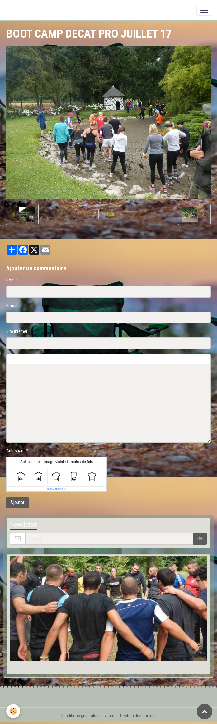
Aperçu (156, 359)
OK (200, 539)
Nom (10, 279)
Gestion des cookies (138, 715)
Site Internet (16, 331)
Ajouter (17, 502)
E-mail (11, 305)
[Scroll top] (204, 711)
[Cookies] (13, 711)
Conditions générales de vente (87, 715)
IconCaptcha (55, 488)
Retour (108, 214)
